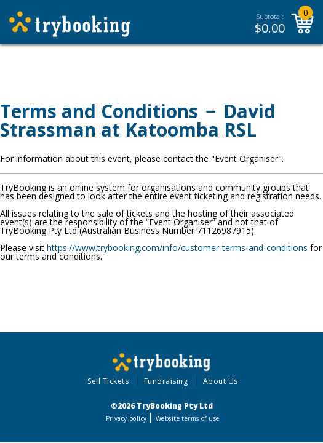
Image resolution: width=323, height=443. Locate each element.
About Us (220, 381)
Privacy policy (126, 418)
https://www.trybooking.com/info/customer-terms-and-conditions (177, 247)
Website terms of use (187, 418)
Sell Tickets (108, 381)
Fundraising (166, 381)
